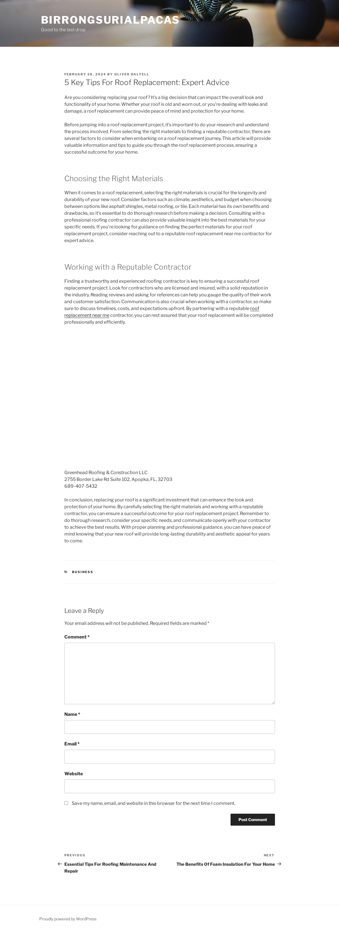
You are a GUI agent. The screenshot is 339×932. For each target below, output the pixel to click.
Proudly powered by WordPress (67, 918)
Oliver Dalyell (132, 74)
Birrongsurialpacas (110, 20)
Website (73, 773)
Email (72, 744)
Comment (77, 637)
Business (82, 572)
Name (72, 714)
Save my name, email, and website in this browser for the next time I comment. (153, 803)
